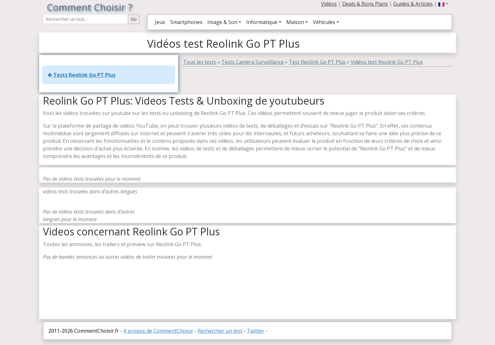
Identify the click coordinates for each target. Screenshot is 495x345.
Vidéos (329, 3)
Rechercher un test (220, 330)
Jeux (160, 22)
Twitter (255, 330)
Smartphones (186, 22)
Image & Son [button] (222, 22)
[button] (443, 3)
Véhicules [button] (324, 22)
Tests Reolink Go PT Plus (82, 74)
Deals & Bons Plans (365, 3)
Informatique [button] (261, 22)
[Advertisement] (369, 275)
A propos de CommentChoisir (158, 330)
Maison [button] (295, 22)
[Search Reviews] (85, 19)
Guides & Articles (413, 3)
